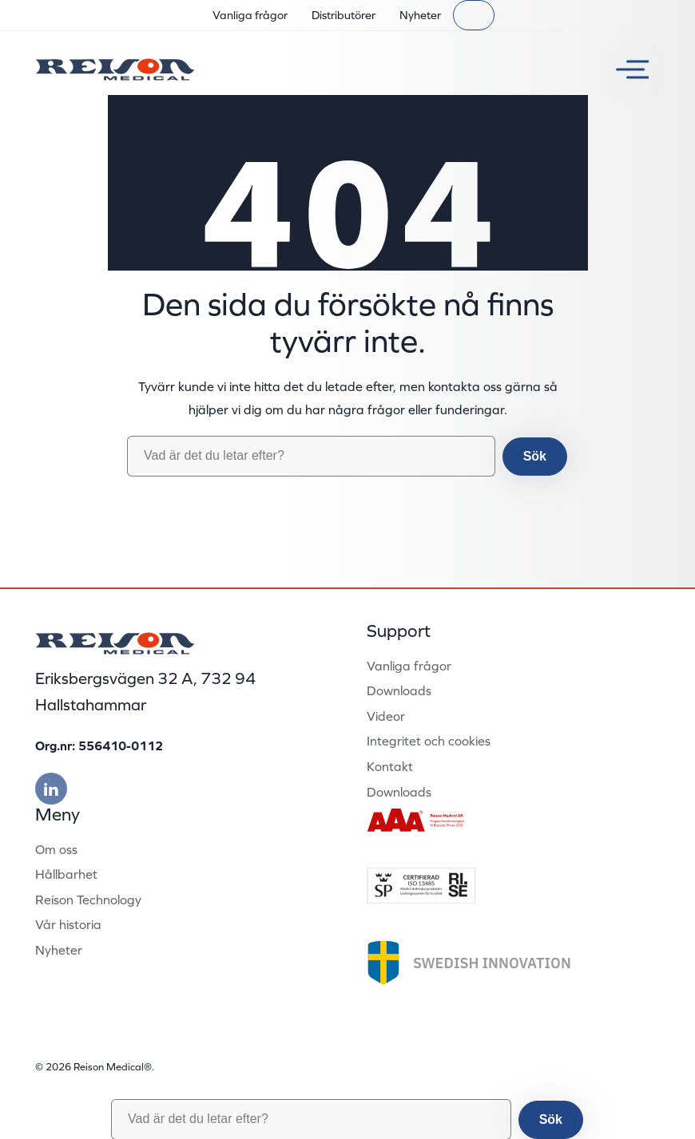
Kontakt (390, 766)
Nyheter (420, 15)
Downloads (399, 690)
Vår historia (68, 924)
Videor (386, 716)
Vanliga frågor (250, 15)
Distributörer (343, 15)
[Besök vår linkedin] (51, 789)
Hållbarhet (66, 874)
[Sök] (473, 15)
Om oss (56, 849)
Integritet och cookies (428, 741)
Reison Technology (88, 899)
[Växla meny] (626, 69)
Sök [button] (534, 456)
